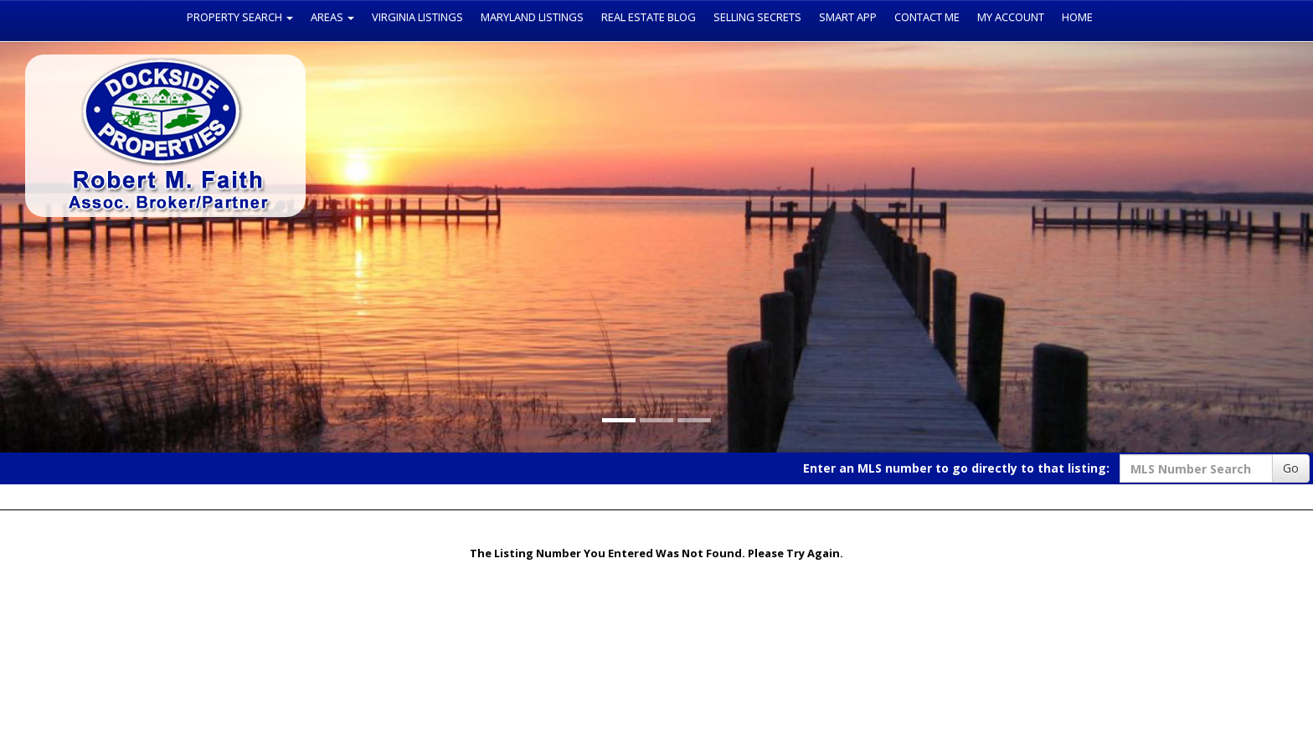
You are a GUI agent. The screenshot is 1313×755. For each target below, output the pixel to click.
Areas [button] (332, 16)
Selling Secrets (757, 16)
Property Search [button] (240, 16)
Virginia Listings (417, 16)
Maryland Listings (532, 16)
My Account (1010, 16)
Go (1291, 468)
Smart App (848, 16)
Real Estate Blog (648, 16)
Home (1077, 16)
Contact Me (927, 16)
